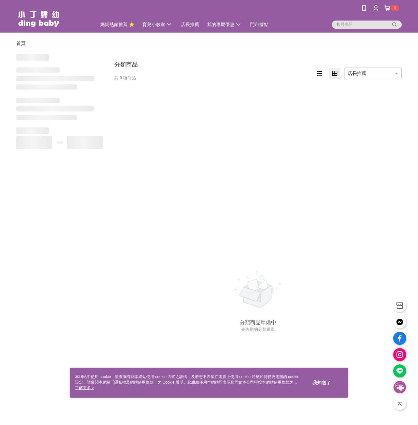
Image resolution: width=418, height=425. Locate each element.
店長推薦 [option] (357, 73)
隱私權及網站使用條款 (133, 382)
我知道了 (322, 382)
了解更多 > (84, 388)
